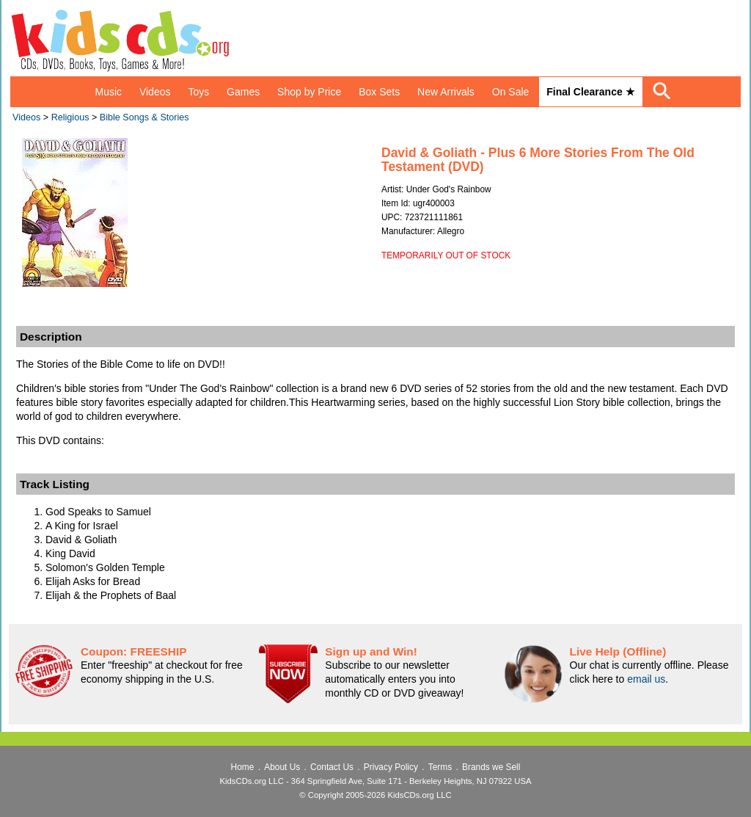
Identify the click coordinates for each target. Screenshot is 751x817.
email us (646, 679)
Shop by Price (309, 92)
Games (243, 92)
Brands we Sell (491, 767)
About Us (282, 767)
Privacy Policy (391, 767)
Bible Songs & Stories (144, 117)
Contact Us (331, 767)
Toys (198, 92)
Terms (440, 767)
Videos (155, 92)
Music (108, 92)
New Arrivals (446, 92)
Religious (70, 117)
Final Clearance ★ (590, 92)
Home (242, 767)
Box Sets (379, 92)
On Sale (511, 92)
